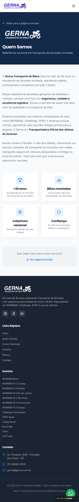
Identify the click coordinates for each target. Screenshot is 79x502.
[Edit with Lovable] (65, 498)
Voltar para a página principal (20, 23)
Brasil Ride (7, 426)
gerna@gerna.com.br (19, 470)
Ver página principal (39, 259)
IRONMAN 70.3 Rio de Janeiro (17, 393)
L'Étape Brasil (9, 422)
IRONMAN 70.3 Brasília (13, 388)
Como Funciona (11, 344)
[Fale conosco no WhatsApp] (70, 493)
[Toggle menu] (74, 6)
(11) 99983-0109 (16, 464)
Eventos (6, 349)
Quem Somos (9, 338)
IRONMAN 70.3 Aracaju (13, 407)
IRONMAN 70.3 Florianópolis (16, 402)
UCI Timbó (7, 436)
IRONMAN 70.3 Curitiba (13, 383)
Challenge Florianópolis (13, 412)
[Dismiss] (75, 498)
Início (5, 333)
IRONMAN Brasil (10, 379)
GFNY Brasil (8, 417)
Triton (5, 431)
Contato (6, 360)
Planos (6, 354)
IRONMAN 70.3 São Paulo (14, 398)
